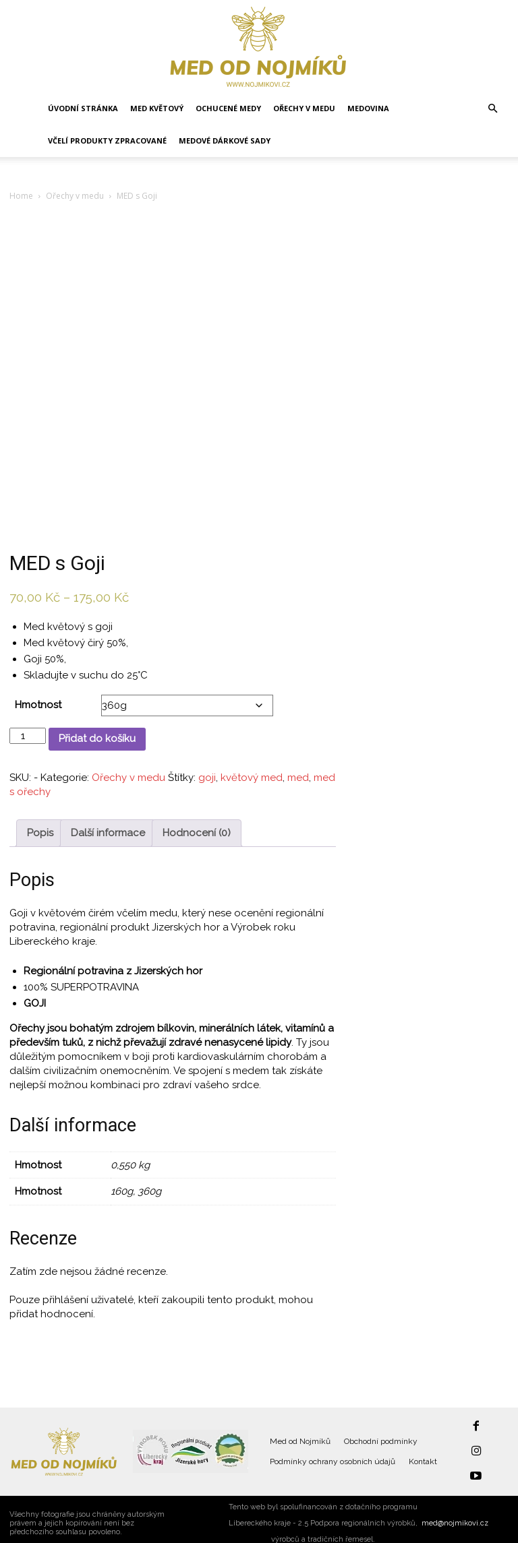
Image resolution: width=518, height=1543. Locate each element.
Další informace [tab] (108, 833)
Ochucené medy (228, 108)
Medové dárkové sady (224, 140)
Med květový (156, 108)
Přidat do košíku (97, 738)
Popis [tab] (40, 833)
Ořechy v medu (304, 108)
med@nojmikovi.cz (455, 1515)
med (298, 778)
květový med (252, 778)
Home (21, 195)
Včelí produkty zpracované (107, 140)
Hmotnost (38, 705)
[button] (492, 108)
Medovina (368, 108)
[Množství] (27, 736)
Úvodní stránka (83, 108)
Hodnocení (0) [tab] (197, 833)
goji (207, 778)
